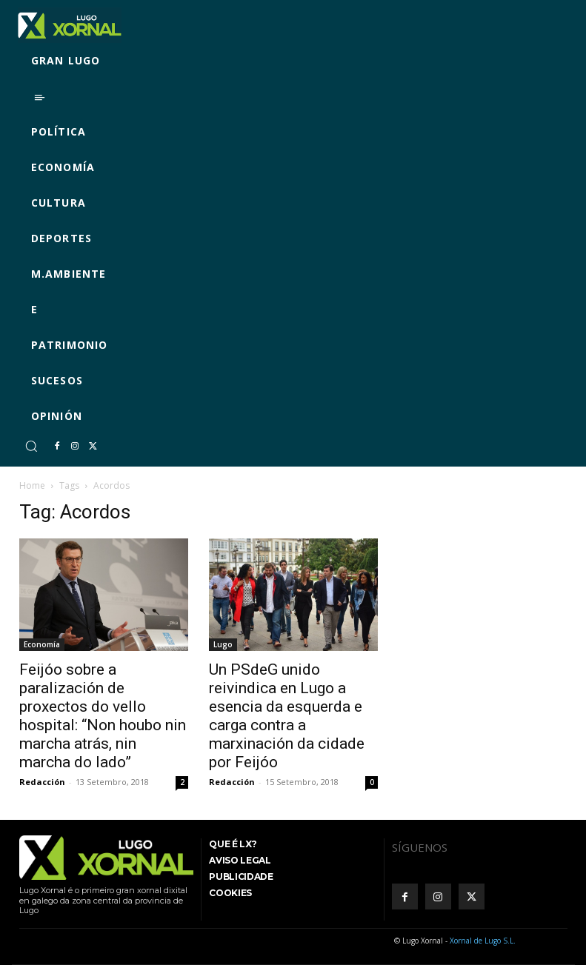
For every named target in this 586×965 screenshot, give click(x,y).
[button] (31, 446)
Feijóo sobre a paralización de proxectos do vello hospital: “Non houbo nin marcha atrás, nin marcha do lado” (102, 716)
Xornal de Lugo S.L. (483, 940)
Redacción (42, 781)
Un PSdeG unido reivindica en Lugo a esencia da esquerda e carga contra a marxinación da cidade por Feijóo (286, 716)
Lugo (223, 644)
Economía (42, 644)
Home (32, 485)
